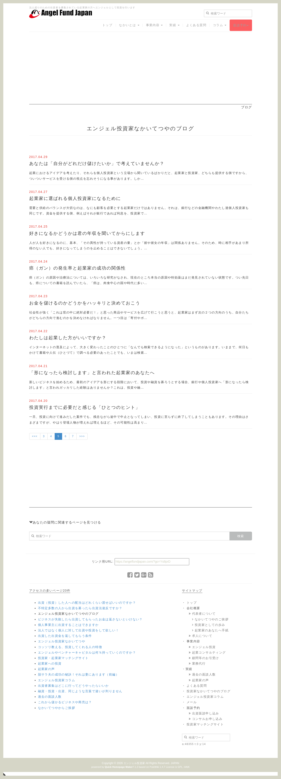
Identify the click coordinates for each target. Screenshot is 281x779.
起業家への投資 (50, 663)
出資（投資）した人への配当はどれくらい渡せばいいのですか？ (87, 602)
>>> (82, 436)
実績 (174, 25)
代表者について (204, 613)
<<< (35, 436)
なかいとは (129, 25)
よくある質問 (196, 25)
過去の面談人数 (50, 696)
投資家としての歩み (210, 625)
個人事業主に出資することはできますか (68, 625)
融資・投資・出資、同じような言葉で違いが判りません (80, 691)
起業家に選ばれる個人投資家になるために (75, 198)
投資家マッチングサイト (205, 724)
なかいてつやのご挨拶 (212, 619)
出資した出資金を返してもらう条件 (65, 636)
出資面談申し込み (205, 713)
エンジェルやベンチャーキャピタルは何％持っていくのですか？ (87, 652)
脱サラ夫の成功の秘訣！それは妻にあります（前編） (78, 674)
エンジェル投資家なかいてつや (61, 641)
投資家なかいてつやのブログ (209, 691)
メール (192, 702)
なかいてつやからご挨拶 (56, 708)
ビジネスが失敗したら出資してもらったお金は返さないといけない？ (90, 619)
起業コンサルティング (209, 652)
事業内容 (154, 25)
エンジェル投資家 (134, 763)
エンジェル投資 (204, 647)
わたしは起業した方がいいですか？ (67, 337)
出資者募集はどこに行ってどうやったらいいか (73, 685)
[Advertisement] (140, 73)
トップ (107, 25)
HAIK (187, 767)
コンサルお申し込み (207, 719)
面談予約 (240, 25)
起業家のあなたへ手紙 (212, 630)
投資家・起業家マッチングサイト (63, 658)
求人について (202, 636)
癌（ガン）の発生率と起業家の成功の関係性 (77, 268)
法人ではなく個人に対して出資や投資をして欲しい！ (78, 630)
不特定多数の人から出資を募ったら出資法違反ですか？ (80, 608)
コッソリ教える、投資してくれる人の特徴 (70, 647)
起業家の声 (46, 669)
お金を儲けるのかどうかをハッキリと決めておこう (84, 303)
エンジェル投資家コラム (56, 680)
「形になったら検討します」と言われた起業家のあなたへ (92, 372)
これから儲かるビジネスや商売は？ (65, 702)
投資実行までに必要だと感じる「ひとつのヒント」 (84, 407)
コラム (220, 25)
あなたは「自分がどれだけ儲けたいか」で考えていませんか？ (96, 163)
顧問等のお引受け (205, 658)
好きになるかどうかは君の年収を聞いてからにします (87, 233)
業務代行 (199, 663)
